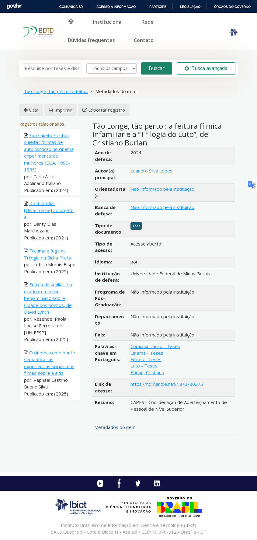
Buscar (157, 68)
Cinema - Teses (146, 353)
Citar (34, 110)
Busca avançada (206, 68)
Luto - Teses (144, 366)
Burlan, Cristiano (147, 372)
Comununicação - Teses (155, 346)
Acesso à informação (116, 7)
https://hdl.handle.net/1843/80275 (166, 384)
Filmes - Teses (145, 359)
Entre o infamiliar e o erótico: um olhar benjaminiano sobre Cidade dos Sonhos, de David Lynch (48, 298)
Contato (144, 40)
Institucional (108, 22)
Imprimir (63, 110)
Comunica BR (71, 7)
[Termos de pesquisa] (52, 68)
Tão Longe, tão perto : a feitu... (56, 91)
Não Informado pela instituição (162, 189)
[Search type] (111, 68)
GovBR (14, 6)
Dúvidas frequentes (91, 40)
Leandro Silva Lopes (151, 171)
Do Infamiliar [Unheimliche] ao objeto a (49, 210)
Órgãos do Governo (232, 7)
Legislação (190, 7)
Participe (157, 7)
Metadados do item (115, 427)
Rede (147, 22)
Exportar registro (106, 110)
